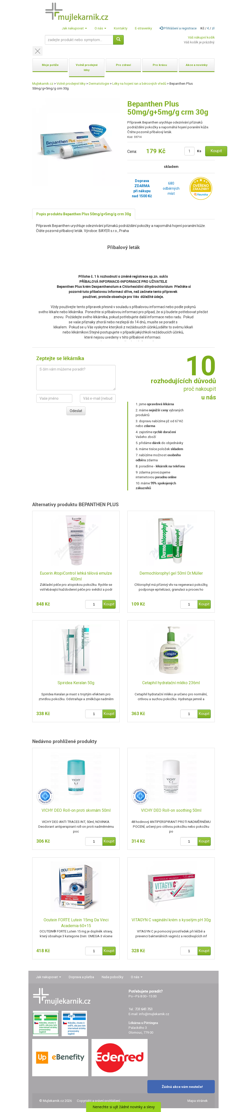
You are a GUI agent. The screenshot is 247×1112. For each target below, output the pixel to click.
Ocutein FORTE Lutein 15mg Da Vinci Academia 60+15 (76, 922)
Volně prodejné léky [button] (87, 67)
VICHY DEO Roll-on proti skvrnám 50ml (76, 810)
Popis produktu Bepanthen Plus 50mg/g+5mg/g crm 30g (83, 214)
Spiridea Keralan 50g (76, 682)
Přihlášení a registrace (178, 28)
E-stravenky (143, 28)
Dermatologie (99, 83)
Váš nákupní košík (201, 37)
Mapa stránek (197, 1101)
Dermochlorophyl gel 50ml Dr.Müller (171, 573)
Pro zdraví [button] (123, 65)
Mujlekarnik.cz (42, 83)
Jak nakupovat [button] (74, 28)
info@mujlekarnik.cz (154, 1014)
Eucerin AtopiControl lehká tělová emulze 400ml (76, 576)
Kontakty (120, 28)
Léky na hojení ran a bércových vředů (139, 83)
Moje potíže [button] (50, 65)
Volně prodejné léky (71, 83)
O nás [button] (100, 28)
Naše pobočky (112, 977)
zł (213, 28)
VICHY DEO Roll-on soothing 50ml (171, 810)
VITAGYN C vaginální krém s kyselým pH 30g (171, 919)
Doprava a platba (81, 977)
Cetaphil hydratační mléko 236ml (171, 682)
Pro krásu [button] (160, 65)
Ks (199, 151)
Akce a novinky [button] (196, 65)
